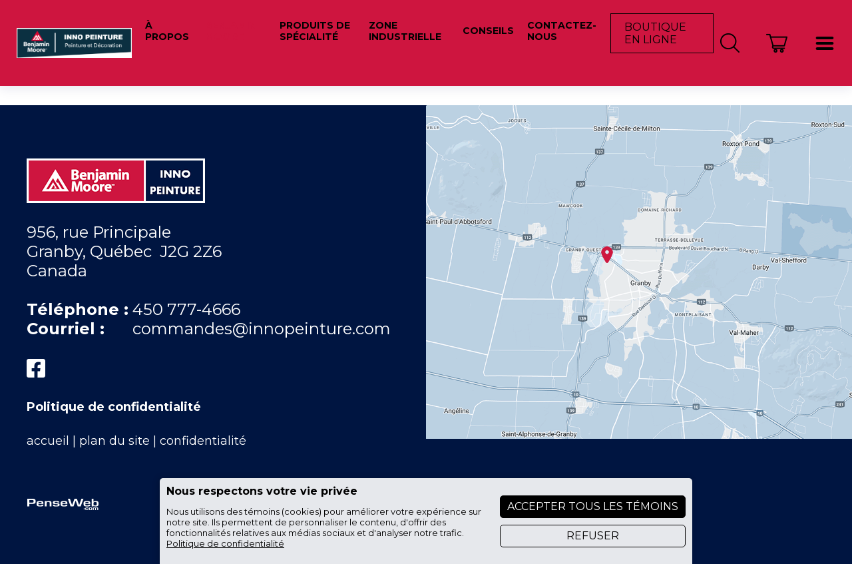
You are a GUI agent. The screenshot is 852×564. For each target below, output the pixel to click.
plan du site (114, 440)
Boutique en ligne (655, 33)
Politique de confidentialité (114, 407)
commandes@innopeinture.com (261, 328)
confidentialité (203, 440)
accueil (48, 440)
